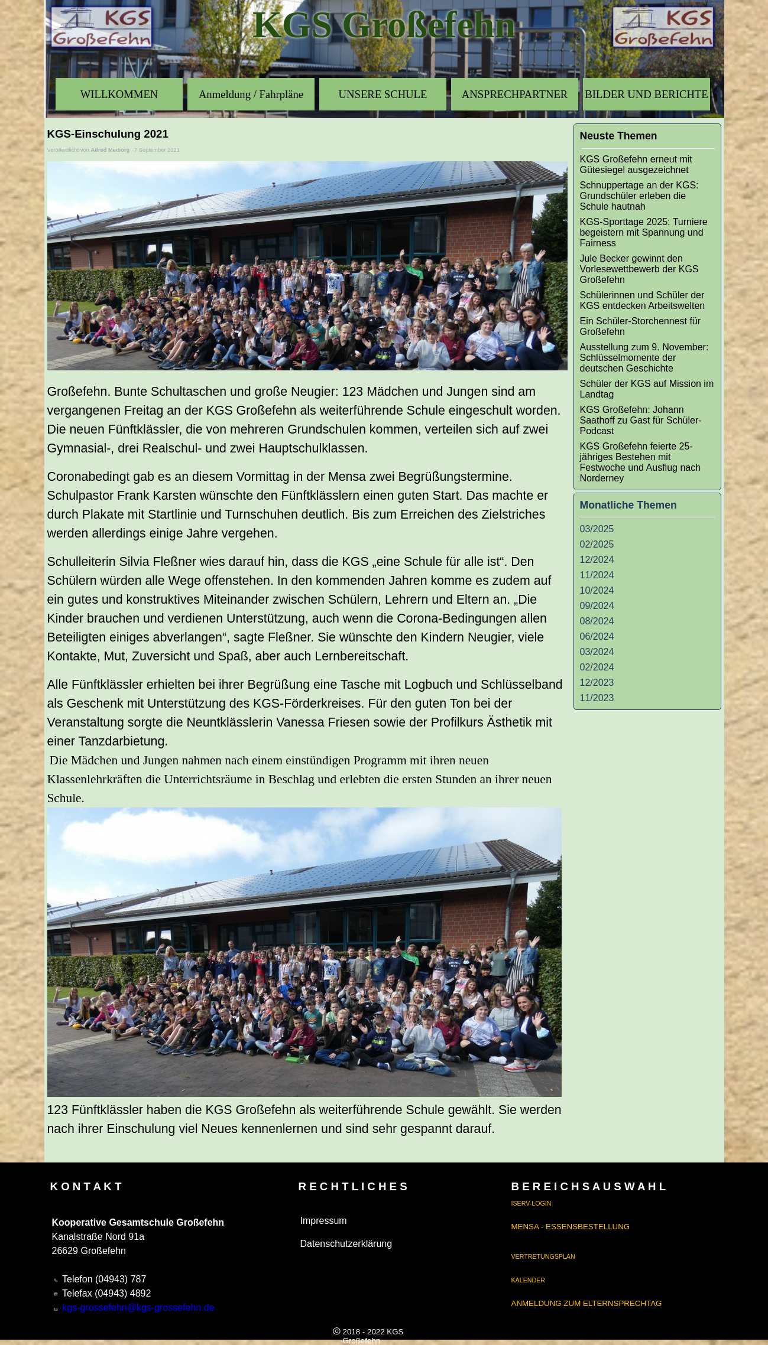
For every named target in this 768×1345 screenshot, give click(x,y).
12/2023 (597, 683)
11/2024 (597, 575)
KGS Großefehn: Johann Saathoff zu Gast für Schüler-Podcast (641, 420)
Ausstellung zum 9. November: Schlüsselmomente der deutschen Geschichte (644, 357)
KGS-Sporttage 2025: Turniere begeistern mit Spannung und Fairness (644, 232)
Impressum (323, 1221)
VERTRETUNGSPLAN (543, 1256)
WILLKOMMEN (119, 94)
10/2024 (597, 590)
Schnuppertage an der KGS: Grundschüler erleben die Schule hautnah (639, 195)
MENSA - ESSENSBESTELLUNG (570, 1226)
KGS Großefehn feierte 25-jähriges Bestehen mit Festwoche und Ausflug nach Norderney (640, 462)
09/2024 (597, 606)
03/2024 (597, 652)
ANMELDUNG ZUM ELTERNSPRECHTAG (586, 1303)
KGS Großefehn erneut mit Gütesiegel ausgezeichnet (636, 164)
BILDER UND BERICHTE (646, 94)
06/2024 (597, 636)
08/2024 (597, 621)
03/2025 (597, 529)
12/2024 (597, 560)
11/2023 (597, 698)
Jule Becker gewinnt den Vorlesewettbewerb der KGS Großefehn (639, 269)
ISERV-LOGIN (531, 1203)
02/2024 (597, 667)
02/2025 (597, 544)
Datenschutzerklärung (346, 1244)
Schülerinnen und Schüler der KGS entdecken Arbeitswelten (642, 300)
